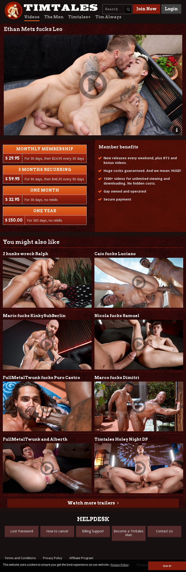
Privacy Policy (52, 558)
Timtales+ (79, 17)
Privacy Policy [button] (119, 565)
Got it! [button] (167, 566)
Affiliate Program (81, 558)
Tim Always (108, 17)
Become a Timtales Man (128, 533)
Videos (31, 17)
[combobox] (117, 9)
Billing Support (93, 531)
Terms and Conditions (20, 558)
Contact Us (164, 531)
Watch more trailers (91, 502)
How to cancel (57, 531)
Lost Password (21, 531)
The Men (53, 17)
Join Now (146, 8)
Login (171, 8)
